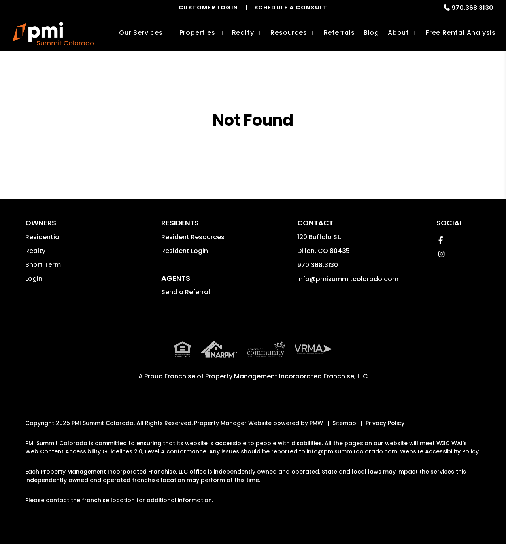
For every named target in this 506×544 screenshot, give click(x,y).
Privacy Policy (385, 423)
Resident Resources (193, 237)
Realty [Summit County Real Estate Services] (243, 32)
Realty (35, 250)
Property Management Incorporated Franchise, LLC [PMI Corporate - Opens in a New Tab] (286, 376)
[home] (53, 33)
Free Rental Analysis (461, 32)
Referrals (339, 32)
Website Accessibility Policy (439, 451)
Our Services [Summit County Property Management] (141, 32)
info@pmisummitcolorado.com (347, 278)
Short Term (43, 264)
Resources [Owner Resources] (288, 32)
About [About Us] (398, 32)
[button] (440, 240)
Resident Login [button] (184, 250)
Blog (371, 32)
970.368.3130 (472, 7)
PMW (316, 423)
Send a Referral (185, 292)
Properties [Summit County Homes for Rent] (197, 32)
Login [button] (33, 278)
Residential (43, 237)
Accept (443, 522)
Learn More (397, 522)
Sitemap (344, 423)
